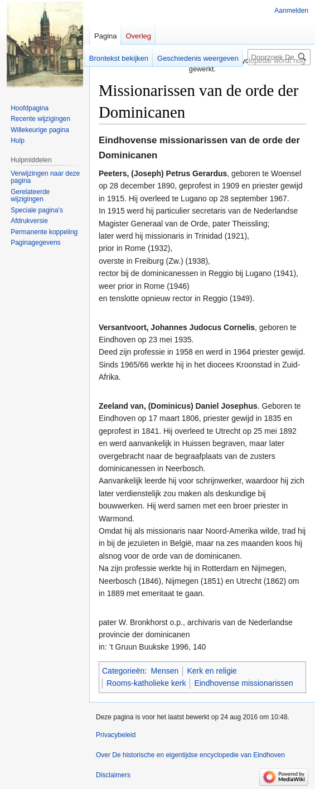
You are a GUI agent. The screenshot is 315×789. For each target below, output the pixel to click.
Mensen (165, 670)
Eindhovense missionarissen (243, 683)
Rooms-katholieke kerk (146, 683)
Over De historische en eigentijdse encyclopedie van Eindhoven (190, 755)
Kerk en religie (212, 670)
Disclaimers (113, 775)
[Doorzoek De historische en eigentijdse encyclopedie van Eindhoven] (279, 57)
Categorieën (123, 670)
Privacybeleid (115, 735)
